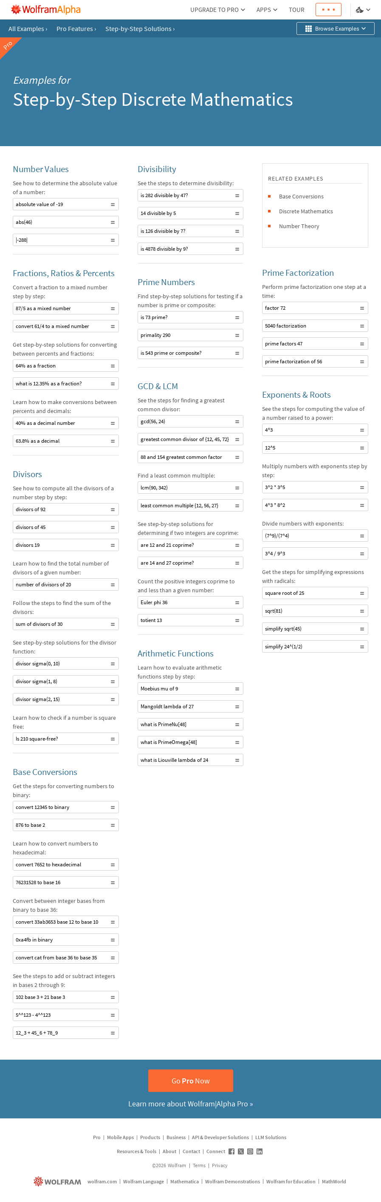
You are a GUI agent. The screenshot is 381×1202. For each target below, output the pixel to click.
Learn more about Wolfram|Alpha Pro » (190, 1104)
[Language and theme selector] (364, 9)
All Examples (27, 28)
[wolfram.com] (58, 1181)
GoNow (191, 1081)
